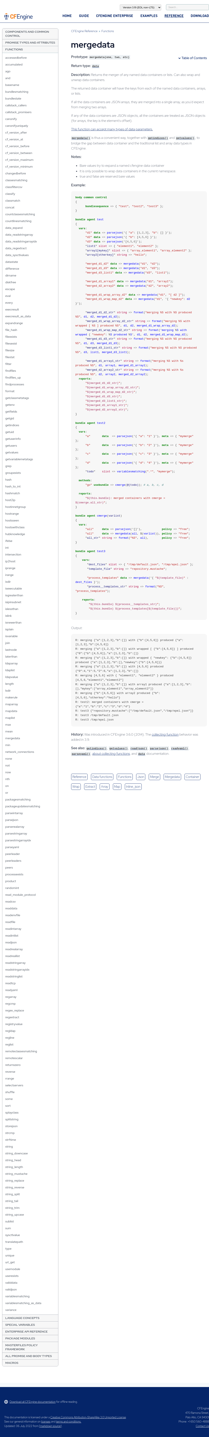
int (7, 548)
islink (8, 616)
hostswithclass (15, 527)
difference (12, 269)
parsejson (11, 820)
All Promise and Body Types (28, 1356)
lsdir (8, 690)
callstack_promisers (18, 112)
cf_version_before (17, 146)
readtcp (10, 983)
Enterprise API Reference (26, 1331)
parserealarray (14, 827)
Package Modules (20, 1338)
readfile (10, 922)
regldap (10, 1031)
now (8, 772)
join (7, 643)
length (9, 684)
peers (9, 867)
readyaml (11, 990)
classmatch (12, 200)
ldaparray (11, 663)
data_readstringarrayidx (21, 241)
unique (9, 1255)
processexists (14, 874)
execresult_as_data (18, 316)
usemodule (12, 1269)
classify (10, 194)
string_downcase (16, 1153)
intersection (13, 554)
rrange (9, 1078)
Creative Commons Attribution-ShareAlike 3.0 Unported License (88, 1417)
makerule (11, 697)
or (6, 793)
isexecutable (13, 588)
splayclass (12, 1112)
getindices (12, 425)
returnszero (13, 1065)
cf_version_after (16, 132)
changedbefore (15, 173)
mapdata (11, 711)
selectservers (14, 1085)
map (117, 787)
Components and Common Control (27, 34)
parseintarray (14, 813)
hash (8, 479)
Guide (84, 15)
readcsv (10, 901)
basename (12, 85)
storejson (11, 1126)
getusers (11, 445)
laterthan (11, 656)
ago (7, 71)
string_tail (11, 1201)
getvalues (11, 452)
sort (8, 1106)
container (192, 777)
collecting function (165, 734)
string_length (14, 1167)
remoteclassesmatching (21, 1051)
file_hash (11, 330)
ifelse (8, 541)
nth (7, 779)
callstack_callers (16, 105)
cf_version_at (14, 139)
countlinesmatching (18, 221)
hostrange (12, 514)
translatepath (14, 1242)
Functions (14, 49)
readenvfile (12, 915)
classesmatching (16, 180)
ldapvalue (11, 677)
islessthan (11, 609)
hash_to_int (13, 486)
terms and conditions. (68, 1421)
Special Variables (20, 1325)
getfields (11, 411)
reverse (10, 1072)
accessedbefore (16, 58)
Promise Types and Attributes (30, 42)
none (8, 759)
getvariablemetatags (19, 459)
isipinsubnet (13, 602)
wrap (75, 787)
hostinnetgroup (15, 507)
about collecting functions (111, 753)
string (9, 1146)
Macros (11, 1363)
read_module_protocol (20, 895)
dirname (10, 275)
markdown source (50, 1426)
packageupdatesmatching (22, 806)
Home (67, 15)
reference (79, 777)
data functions (102, 777)
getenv (10, 405)
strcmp (10, 1133)
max (8, 724)
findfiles (10, 371)
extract (90, 787)
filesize (9, 350)
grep (8, 466)
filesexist (11, 343)
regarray (10, 997)
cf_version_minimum (19, 166)
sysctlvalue (12, 1235)
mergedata (12, 738)
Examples (148, 15)
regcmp (10, 1003)
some (9, 1099)
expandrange (14, 323)
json (140, 777)
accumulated (14, 64)
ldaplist (10, 670)
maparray (11, 704)
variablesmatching (17, 1296)
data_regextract (16, 248)
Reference (174, 15)
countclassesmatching (20, 214)
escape (10, 289)
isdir (8, 582)
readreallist (12, 956)
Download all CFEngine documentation (30, 1402)
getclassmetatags (17, 398)
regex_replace (14, 1010)
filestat (9, 357)
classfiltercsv (13, 187)
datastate (11, 262)
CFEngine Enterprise (114, 15)
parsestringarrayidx (18, 840)
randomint (12, 888)
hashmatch (12, 493)
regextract (12, 1017)
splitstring (12, 1119)
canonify (11, 119)
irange (9, 575)
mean (9, 731)
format (9, 391)
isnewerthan (13, 622)
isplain (9, 629)
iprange (10, 568)
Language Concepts (22, 1318)
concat (9, 207)
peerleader (12, 854)
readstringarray (15, 963)
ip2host (10, 561)
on (7, 786)
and (7, 78)
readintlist (11, 935)
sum (8, 1228)
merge (154, 777)
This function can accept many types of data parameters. (112, 129)
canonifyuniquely (16, 126)
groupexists (13, 473)
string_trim (12, 1208)
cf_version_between (18, 153)
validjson (11, 1289)
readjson (11, 942)
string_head (13, 1160)
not (7, 765)
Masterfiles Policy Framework (21, 1347)
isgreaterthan (14, 595)
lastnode (11, 650)
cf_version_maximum (19, 160)
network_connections (19, 752)
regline (9, 1038)
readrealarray (14, 949)
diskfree (10, 282)
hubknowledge (15, 534)
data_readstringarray (19, 234)
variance (10, 1310)
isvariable (11, 636)
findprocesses (14, 384)
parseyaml (12, 847)
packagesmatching (17, 799)
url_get (10, 1262)
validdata (11, 1283)
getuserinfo (13, 439)
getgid (9, 418)
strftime (10, 1140)
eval (8, 296)
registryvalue (14, 1024)
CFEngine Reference (84, 31)
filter (8, 364)
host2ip (10, 500)
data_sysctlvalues (17, 255)
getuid (9, 432)
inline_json (133, 787)
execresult (12, 309)
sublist (9, 1221)
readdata (11, 908)
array (104, 787)
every (9, 303)
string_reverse (14, 1187)
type (8, 1248)
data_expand (14, 228)
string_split (12, 1194)
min (7, 745)
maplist (10, 718)
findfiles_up (13, 377)
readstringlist (14, 976)
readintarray (13, 929)
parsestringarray (16, 833)
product (10, 881)
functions (124, 777)
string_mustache (16, 1174)
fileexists (11, 337)
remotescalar (14, 1058)
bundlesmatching (16, 92)
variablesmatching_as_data (23, 1303)
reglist (9, 1044)
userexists (12, 1276)
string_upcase (14, 1214)
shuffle (10, 1092)
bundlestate (13, 98)
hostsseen (12, 520)
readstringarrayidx (17, 969)
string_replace (14, 1180)
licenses (45, 1421)
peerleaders (13, 861)
